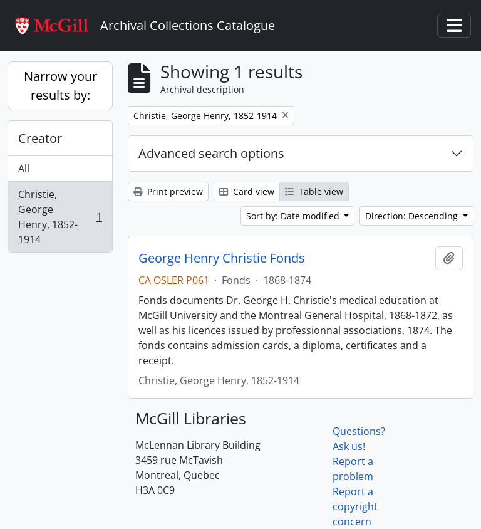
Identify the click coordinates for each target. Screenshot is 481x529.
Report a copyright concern (355, 506)
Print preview (168, 191)
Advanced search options (211, 153)
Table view (314, 191)
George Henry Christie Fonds (221, 258)
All (23, 168)
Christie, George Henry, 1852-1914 (60, 216)
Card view (246, 191)
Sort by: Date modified (294, 216)
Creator (40, 138)
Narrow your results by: (60, 85)
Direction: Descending (412, 216)
